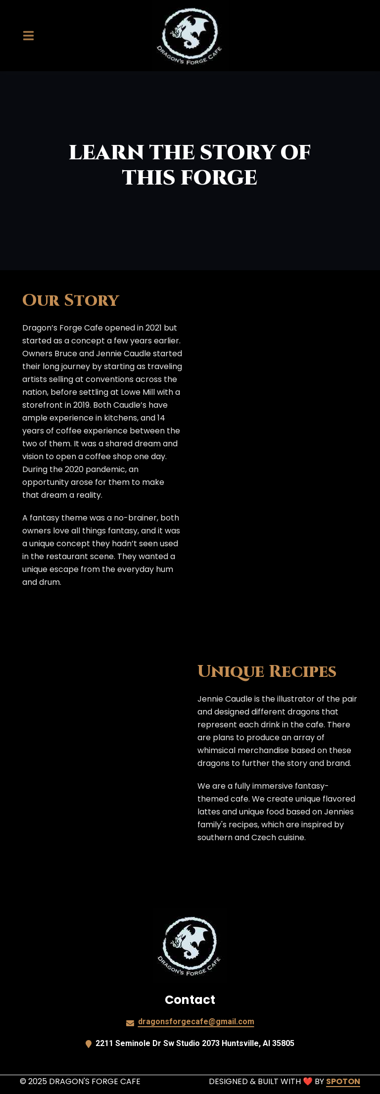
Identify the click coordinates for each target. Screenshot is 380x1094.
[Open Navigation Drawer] (28, 35)
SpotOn (343, 1081)
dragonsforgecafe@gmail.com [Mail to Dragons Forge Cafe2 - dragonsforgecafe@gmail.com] (196, 1021)
